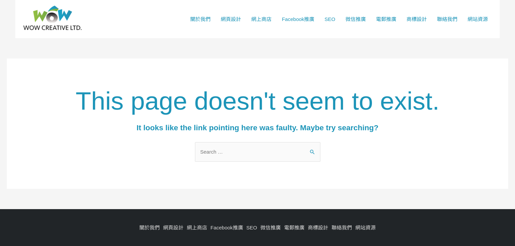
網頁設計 (231, 19)
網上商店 (261, 19)
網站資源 (478, 19)
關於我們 (200, 19)
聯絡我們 (447, 19)
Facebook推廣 (298, 19)
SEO (329, 19)
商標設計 (417, 19)
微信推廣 (355, 19)
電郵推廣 (386, 19)
